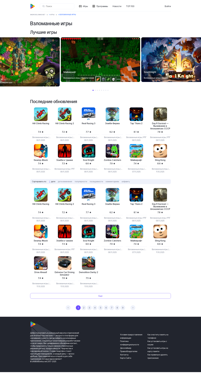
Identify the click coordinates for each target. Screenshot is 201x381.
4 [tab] (99, 90)
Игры (86, 6)
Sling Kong (160, 164)
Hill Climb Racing (41, 123)
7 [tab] (105, 90)
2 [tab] (95, 90)
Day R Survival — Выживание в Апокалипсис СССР (160, 128)
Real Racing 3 (88, 123)
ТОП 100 (131, 6)
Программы (102, 6)
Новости (117, 6)
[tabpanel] (100, 59)
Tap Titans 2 (136, 123)
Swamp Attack (41, 164)
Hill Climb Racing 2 (64, 123)
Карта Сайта (125, 367)
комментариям (112, 185)
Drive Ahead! (41, 280)
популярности (81, 185)
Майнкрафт (136, 164)
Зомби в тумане (65, 164)
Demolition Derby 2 (88, 280)
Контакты (124, 363)
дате (53, 185)
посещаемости (96, 185)
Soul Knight (88, 164)
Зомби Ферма (112, 123)
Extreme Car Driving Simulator (64, 282)
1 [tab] (93, 90)
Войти (168, 6)
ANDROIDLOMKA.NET (38, 15)
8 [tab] (107, 90)
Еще (100, 304)
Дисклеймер (125, 357)
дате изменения (65, 185)
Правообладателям (128, 360)
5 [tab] (101, 90)
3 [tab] (97, 90)
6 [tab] (103, 90)
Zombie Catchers (112, 164)
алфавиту (126, 185)
